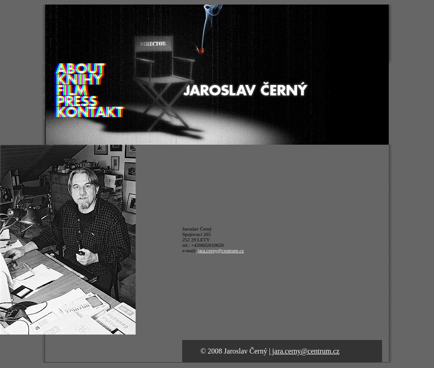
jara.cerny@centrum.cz (220, 250)
